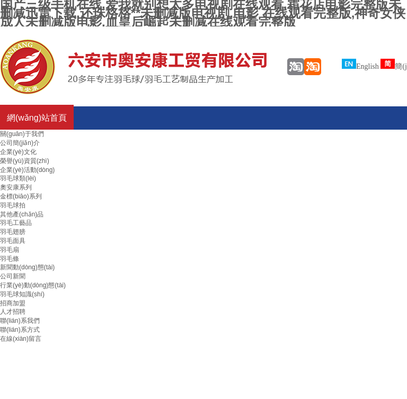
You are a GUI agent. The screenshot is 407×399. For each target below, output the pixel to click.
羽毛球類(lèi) (18, 178)
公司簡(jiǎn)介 (20, 143)
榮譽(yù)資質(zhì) (24, 161)
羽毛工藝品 (16, 222)
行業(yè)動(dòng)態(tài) (33, 285)
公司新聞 (12, 276)
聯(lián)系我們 (20, 320)
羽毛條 (9, 258)
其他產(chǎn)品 (21, 214)
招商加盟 (12, 303)
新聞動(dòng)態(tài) (27, 267)
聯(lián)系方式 (20, 329)
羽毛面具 (12, 240)
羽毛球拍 (12, 205)
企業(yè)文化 (18, 152)
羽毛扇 (9, 249)
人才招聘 (12, 311)
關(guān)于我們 (22, 134)
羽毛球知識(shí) (22, 294)
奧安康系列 (16, 187)
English (360, 66)
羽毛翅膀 (12, 231)
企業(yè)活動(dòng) (27, 170)
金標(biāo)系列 (21, 196)
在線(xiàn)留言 (20, 338)
